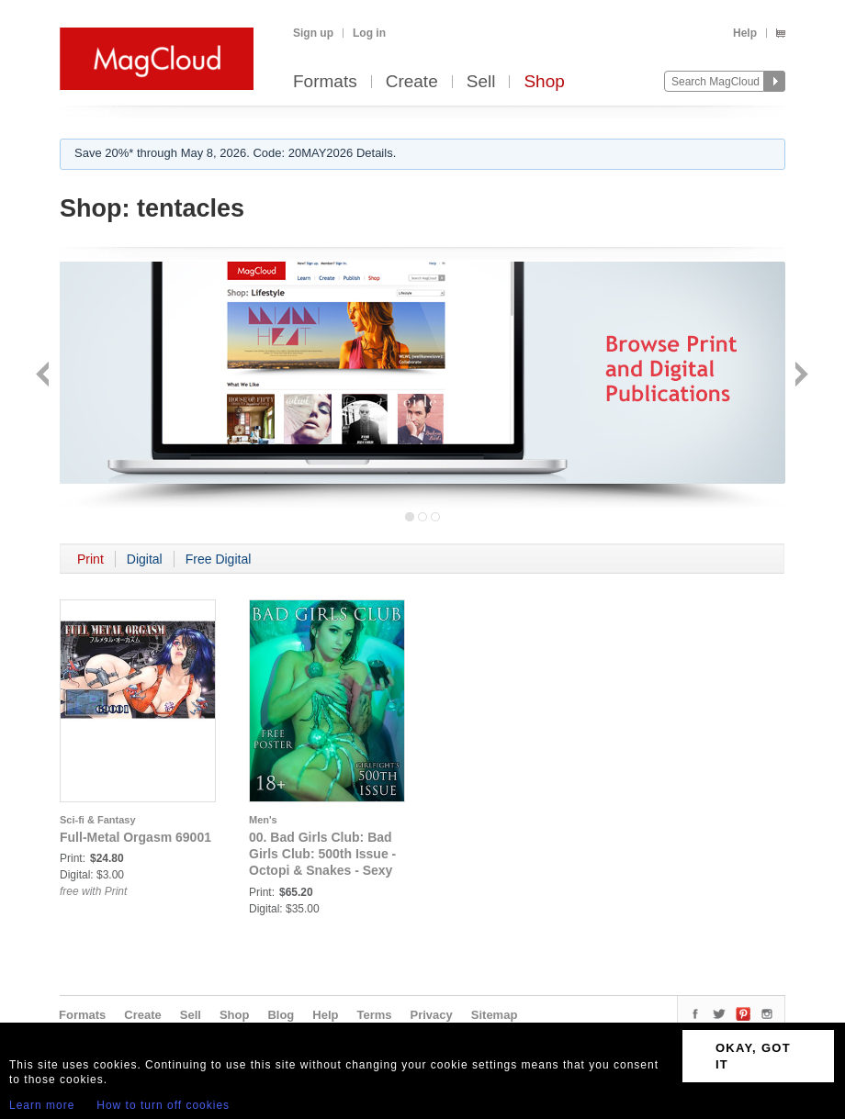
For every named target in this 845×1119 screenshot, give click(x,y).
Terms (373, 1015)
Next (799, 376)
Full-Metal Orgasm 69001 (135, 837)
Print (90, 559)
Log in (369, 33)
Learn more (41, 1105)
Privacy (432, 1015)
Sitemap (494, 1015)
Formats (325, 82)
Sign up (313, 33)
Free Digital (219, 559)
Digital (145, 559)
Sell (481, 82)
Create (412, 82)
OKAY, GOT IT (753, 1056)
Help (745, 33)
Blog (280, 1015)
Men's (263, 819)
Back (44, 376)
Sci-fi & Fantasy (98, 819)
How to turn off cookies (163, 1105)
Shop (544, 82)
